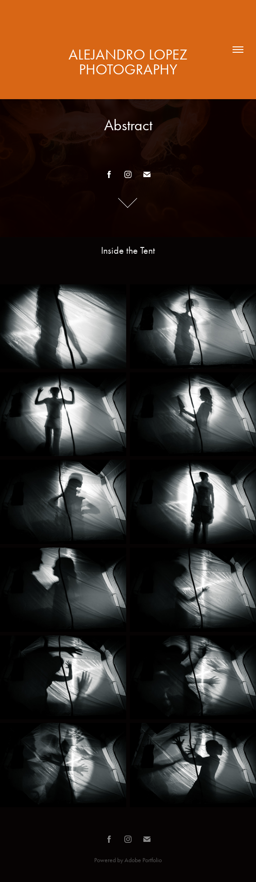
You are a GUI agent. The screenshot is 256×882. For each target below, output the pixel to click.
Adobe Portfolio (143, 860)
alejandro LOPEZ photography (130, 62)
